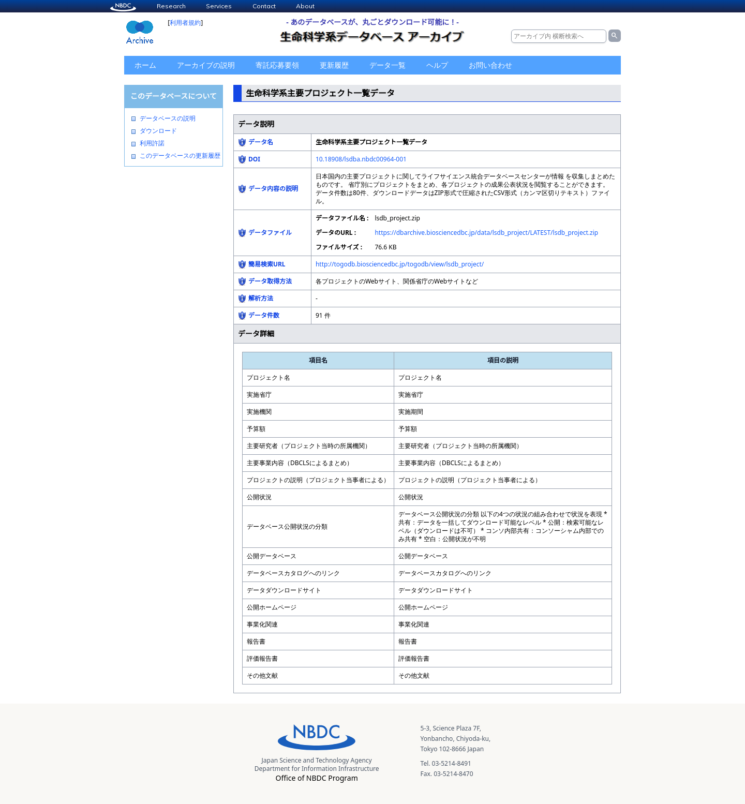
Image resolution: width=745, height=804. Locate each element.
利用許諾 (152, 143)
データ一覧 (387, 65)
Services (219, 6)
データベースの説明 (168, 118)
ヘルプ (437, 65)
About (305, 6)
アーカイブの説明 (206, 65)
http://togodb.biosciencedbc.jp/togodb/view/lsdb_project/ (400, 264)
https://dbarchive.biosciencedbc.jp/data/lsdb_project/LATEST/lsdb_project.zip (486, 232)
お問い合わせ (490, 65)
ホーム (145, 65)
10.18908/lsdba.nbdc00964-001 (361, 159)
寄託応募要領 (277, 65)
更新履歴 (334, 65)
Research (171, 6)
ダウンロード (158, 131)
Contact (264, 6)
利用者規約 (185, 22)
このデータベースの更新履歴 (180, 156)
